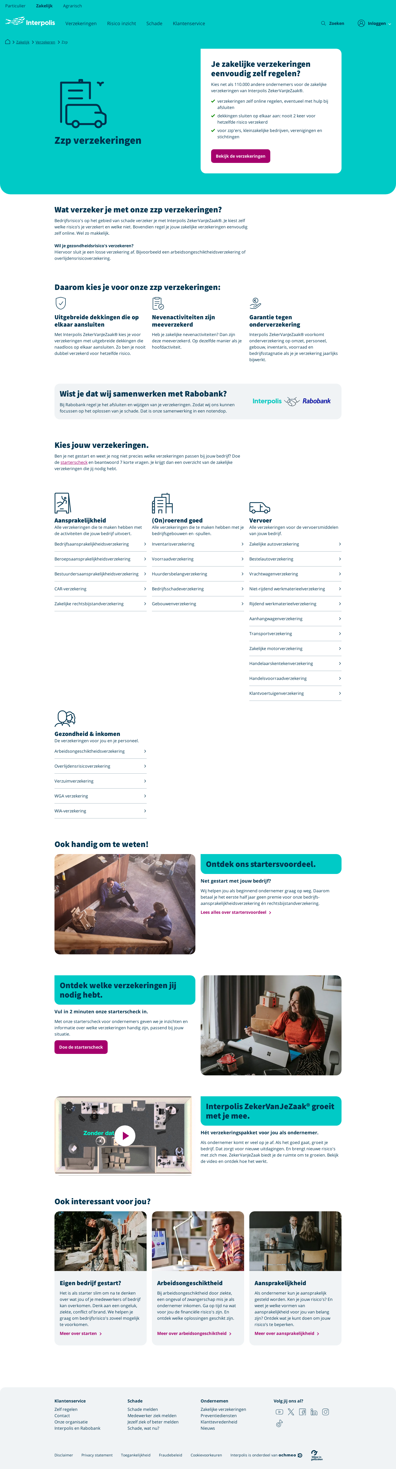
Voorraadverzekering (198, 559)
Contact (62, 1415)
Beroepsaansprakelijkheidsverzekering (100, 559)
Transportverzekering (295, 633)
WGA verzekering (100, 796)
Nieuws (208, 1428)
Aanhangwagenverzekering (295, 618)
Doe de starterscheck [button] (81, 1047)
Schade (154, 23)
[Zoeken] (329, 23)
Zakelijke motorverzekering (295, 648)
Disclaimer (63, 1455)
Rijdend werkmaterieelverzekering (295, 604)
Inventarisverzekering (198, 544)
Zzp (65, 42)
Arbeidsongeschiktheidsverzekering (100, 751)
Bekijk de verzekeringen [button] (241, 156)
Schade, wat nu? (143, 1428)
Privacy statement (97, 1455)
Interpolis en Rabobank (77, 1428)
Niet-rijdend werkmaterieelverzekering (295, 589)
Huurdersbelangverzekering (198, 574)
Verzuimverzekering (100, 781)
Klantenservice (189, 23)
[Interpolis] (7, 42)
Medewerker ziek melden (152, 1415)
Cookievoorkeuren (206, 1455)
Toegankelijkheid (136, 1455)
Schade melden (143, 1409)
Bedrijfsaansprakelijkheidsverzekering (100, 544)
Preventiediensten (219, 1415)
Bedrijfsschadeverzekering (198, 589)
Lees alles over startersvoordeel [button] (233, 912)
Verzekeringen (81, 23)
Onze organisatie (71, 1422)
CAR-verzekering (100, 589)
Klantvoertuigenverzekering (295, 693)
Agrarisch (72, 6)
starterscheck (73, 462)
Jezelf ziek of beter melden (153, 1422)
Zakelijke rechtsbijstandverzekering (100, 604)
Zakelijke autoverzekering (295, 544)
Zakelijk (44, 6)
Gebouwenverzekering (198, 604)
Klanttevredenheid (219, 1422)
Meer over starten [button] (78, 1333)
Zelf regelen (66, 1409)
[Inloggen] (371, 23)
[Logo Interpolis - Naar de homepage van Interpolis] (30, 21)
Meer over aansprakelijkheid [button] (284, 1333)
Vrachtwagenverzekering (295, 574)
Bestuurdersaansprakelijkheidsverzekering (100, 574)
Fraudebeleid (170, 1455)
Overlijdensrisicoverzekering (100, 766)
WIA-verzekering (100, 811)
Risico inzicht (121, 23)
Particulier (15, 6)
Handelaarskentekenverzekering (295, 663)
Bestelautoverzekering (295, 559)
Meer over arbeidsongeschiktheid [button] (192, 1333)
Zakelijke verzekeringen (223, 1409)
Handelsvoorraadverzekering (295, 678)
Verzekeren (45, 42)
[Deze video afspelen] (124, 1135)
